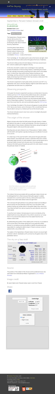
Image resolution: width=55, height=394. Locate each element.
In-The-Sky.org (14, 6)
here (18, 379)
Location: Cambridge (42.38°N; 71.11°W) (37, 5)
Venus (32, 252)
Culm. (40, 249)
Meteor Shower (16, 33)
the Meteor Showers (15, 30)
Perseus (17, 55)
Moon (32, 254)
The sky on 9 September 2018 (27, 243)
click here (32, 378)
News (14, 16)
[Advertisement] (27, 337)
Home (9, 16)
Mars (32, 256)
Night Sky (20, 16)
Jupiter (32, 258)
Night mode (24, 320)
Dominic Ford (11, 376)
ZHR (18, 95)
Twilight (10, 254)
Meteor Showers (29, 16)
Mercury (31, 251)
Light (23, 317)
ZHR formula (43, 102)
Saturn (32, 260)
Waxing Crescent (22, 254)
